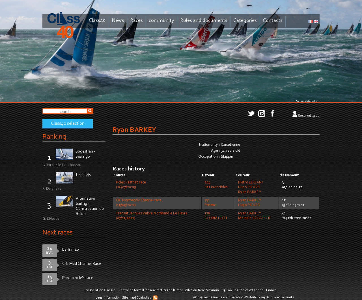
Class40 (97, 20)
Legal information (108, 297)
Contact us (144, 297)
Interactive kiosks (282, 297)
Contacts (273, 20)
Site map (128, 297)
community (161, 20)
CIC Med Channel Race (81, 264)
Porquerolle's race (77, 278)
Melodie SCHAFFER (254, 218)
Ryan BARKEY (249, 192)
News (118, 20)
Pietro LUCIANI (250, 183)
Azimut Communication (226, 297)
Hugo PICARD (249, 187)
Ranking (54, 136)
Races (136, 20)
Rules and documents (203, 20)
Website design (255, 297)
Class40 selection (68, 123)
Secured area (309, 116)
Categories (245, 20)
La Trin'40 (70, 250)
